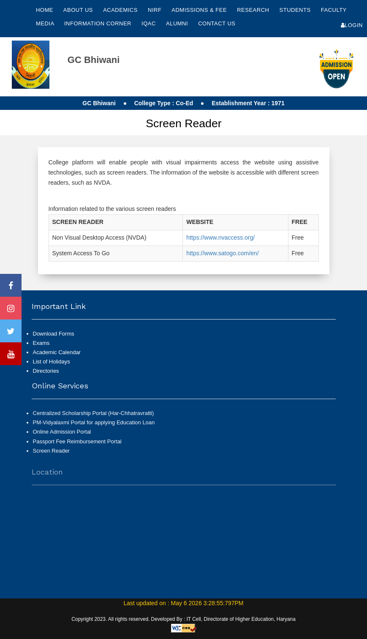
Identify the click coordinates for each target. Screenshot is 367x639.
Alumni (178, 23)
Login (352, 25)
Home (44, 10)
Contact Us (216, 23)
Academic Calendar (57, 352)
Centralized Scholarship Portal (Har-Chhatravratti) (93, 417)
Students (296, 10)
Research (254, 10)
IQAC (149, 23)
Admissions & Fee (199, 10)
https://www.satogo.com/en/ (222, 253)
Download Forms (53, 333)
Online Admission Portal (62, 436)
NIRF (154, 10)
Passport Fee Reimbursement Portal (77, 445)
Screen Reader (51, 455)
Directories (46, 371)
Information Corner (98, 23)
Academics (121, 10)
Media (46, 23)
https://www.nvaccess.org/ (220, 237)
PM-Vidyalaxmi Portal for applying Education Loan (94, 426)
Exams (41, 343)
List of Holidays (51, 361)
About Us (79, 10)
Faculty (334, 10)
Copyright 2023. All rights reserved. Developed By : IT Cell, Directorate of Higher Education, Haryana (183, 619)
